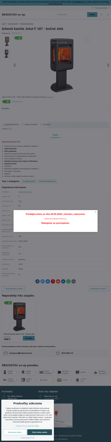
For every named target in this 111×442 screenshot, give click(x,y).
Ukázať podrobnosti (28, 438)
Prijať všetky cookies (39, 432)
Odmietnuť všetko (14, 432)
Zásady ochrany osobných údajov (27, 426)
